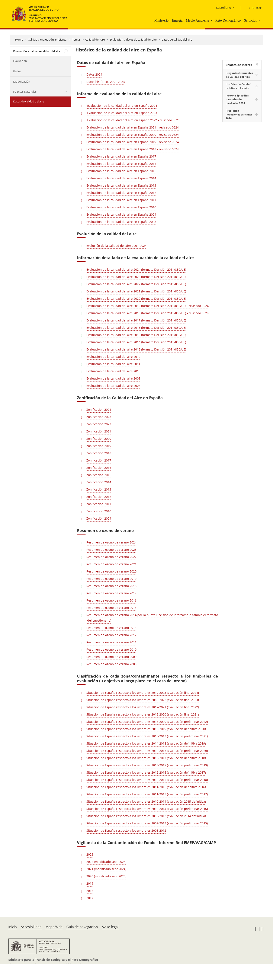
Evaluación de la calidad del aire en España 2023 (121, 113)
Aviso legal (110, 927)
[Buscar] (253, 8)
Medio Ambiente (197, 20)
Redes (17, 71)
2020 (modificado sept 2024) (106, 876)
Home (19, 39)
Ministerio (161, 20)
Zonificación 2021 (98, 431)
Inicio (12, 927)
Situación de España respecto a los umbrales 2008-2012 (126, 830)
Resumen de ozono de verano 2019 (111, 579)
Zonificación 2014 (98, 482)
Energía (177, 20)
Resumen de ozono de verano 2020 (111, 571)
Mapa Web (53, 927)
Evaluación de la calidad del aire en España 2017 (121, 156)
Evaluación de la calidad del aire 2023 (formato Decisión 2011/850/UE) (136, 277)
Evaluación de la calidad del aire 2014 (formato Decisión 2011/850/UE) (136, 342)
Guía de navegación (82, 927)
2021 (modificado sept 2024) (106, 869)
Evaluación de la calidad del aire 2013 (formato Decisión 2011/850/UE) (136, 349)
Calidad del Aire (95, 39)
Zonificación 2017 (98, 460)
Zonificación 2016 (98, 468)
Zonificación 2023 (98, 417)
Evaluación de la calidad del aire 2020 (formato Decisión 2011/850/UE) (136, 299)
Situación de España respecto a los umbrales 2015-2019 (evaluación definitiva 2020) (146, 729)
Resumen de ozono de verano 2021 (111, 564)
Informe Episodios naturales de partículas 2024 (237, 99)
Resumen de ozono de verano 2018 (111, 586)
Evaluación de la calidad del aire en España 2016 (121, 164)
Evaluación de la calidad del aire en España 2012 (121, 193)
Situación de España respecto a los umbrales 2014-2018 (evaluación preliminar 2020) (147, 751)
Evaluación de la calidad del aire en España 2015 (121, 171)
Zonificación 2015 (98, 475)
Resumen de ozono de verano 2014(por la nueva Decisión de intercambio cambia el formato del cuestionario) (152, 617)
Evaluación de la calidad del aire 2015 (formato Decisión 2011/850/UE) (136, 335)
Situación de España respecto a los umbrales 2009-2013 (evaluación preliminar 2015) (147, 823)
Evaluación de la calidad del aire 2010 (113, 371)
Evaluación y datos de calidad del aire (133, 39)
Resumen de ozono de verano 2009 (111, 657)
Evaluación (20, 61)
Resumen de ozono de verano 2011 (111, 642)
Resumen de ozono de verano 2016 (111, 600)
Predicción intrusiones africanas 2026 (239, 114)
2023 (89, 854)
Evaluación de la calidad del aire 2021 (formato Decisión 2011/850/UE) (136, 291)
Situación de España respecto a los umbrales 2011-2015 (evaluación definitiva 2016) (146, 787)
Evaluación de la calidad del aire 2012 (113, 357)
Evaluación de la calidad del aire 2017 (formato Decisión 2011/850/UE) (136, 320)
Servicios (250, 20)
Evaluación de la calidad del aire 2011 (113, 364)
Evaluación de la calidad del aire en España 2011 (121, 200)
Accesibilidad (31, 927)
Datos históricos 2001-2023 (105, 82)
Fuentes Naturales (24, 91)
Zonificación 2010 (98, 511)
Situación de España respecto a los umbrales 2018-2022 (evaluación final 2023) (142, 700)
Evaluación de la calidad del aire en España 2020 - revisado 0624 (132, 135)
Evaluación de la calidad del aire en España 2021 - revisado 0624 (132, 127)
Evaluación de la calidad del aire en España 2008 (121, 222)
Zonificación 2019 (98, 446)
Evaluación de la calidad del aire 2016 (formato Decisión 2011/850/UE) (136, 328)
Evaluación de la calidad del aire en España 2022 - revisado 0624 (133, 120)
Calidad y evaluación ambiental (47, 39)
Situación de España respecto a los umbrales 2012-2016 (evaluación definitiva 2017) (146, 772)
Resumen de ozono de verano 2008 (111, 664)
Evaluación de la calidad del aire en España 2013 (121, 185)
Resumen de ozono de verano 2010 (111, 649)
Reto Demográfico (228, 20)
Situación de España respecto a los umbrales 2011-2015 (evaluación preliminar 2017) (147, 794)
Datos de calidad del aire (176, 39)
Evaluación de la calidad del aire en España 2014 (121, 178)
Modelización (21, 81)
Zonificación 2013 (98, 489)
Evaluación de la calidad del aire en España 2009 (121, 214)
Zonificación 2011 (98, 504)
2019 (89, 883)
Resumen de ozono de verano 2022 (111, 557)
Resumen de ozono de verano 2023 (111, 550)
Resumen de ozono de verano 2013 (111, 628)
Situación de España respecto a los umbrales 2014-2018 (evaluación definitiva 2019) (146, 743)
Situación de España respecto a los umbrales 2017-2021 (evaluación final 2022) (142, 707)
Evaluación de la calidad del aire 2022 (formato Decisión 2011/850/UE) (136, 284)
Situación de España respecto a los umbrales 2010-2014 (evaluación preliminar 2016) (147, 809)
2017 (89, 898)
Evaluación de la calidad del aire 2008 (113, 386)
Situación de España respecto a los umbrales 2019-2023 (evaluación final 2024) (142, 693)
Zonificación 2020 (98, 439)
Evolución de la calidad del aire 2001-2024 (116, 246)
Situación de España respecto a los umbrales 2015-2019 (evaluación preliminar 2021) (147, 736)
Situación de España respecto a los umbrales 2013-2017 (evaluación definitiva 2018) (146, 758)
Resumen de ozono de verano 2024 (111, 542)
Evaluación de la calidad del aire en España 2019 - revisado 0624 (132, 142)
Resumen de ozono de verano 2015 (111, 608)
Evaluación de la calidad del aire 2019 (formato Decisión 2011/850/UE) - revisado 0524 (147, 306)
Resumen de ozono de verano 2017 (111, 593)
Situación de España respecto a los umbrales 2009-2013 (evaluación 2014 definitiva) (146, 816)
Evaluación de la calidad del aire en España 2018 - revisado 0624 (132, 149)
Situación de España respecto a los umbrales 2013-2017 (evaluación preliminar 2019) (147, 765)
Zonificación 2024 (98, 410)
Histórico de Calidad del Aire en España (238, 86)
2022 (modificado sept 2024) (106, 862)
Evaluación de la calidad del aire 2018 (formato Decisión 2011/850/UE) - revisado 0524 (147, 313)
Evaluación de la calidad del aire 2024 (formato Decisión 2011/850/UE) (136, 269)
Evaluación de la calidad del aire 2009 (113, 378)
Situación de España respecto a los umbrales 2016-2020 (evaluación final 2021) (142, 714)
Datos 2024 (94, 74)
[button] (212, 20)
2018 (89, 891)
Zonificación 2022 (98, 424)
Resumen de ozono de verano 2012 (111, 635)
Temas (76, 39)
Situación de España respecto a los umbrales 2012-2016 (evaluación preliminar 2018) (147, 780)
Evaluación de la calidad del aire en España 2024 (121, 106)
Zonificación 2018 (98, 453)
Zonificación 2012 (98, 497)
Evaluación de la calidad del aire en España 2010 (121, 207)
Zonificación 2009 (98, 518)
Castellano (223, 8)
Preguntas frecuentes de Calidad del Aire (239, 75)
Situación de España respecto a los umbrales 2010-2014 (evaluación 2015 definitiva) (146, 801)
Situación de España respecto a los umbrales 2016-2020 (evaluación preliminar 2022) (147, 722)
